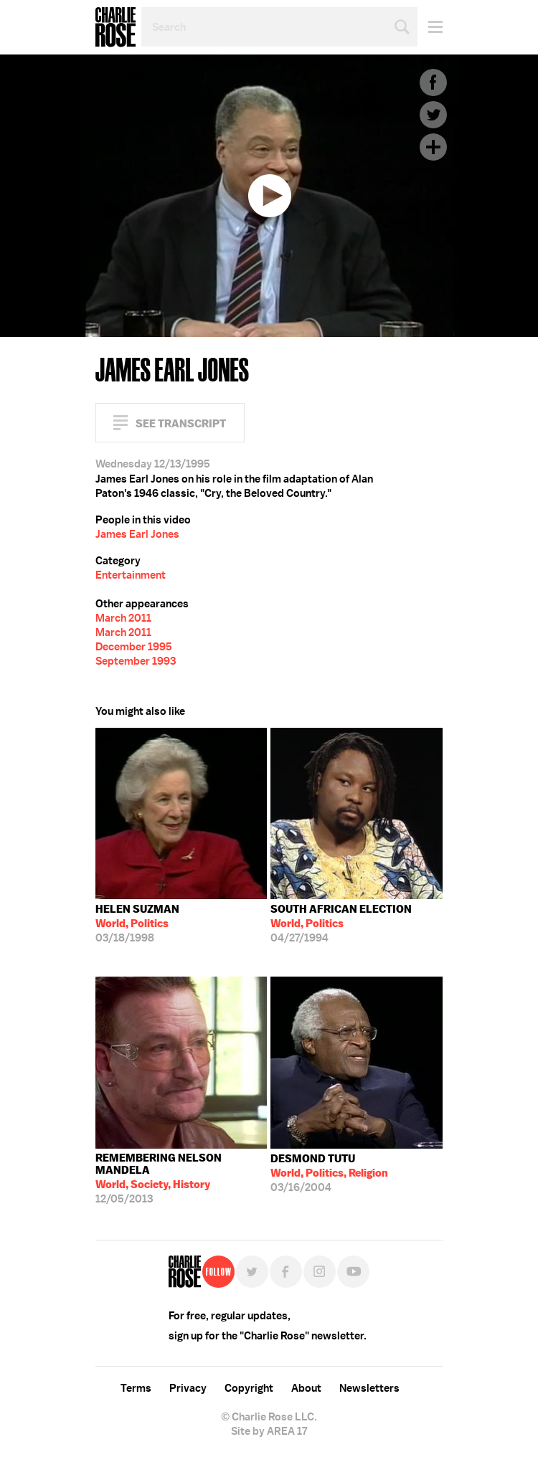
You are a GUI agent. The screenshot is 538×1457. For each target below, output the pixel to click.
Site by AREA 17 (269, 1431)
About (306, 1388)
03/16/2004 (329, 1173)
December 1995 (133, 647)
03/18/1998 (137, 923)
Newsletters (369, 1388)
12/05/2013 (181, 1178)
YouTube (353, 1272)
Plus (433, 147)
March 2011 (123, 618)
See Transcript (181, 423)
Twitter (433, 114)
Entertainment (130, 575)
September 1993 (135, 661)
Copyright (249, 1388)
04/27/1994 (341, 923)
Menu (430, 27)
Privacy (188, 1388)
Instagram (319, 1272)
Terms (136, 1388)
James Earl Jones (137, 534)
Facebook (433, 82)
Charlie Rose (115, 27)
